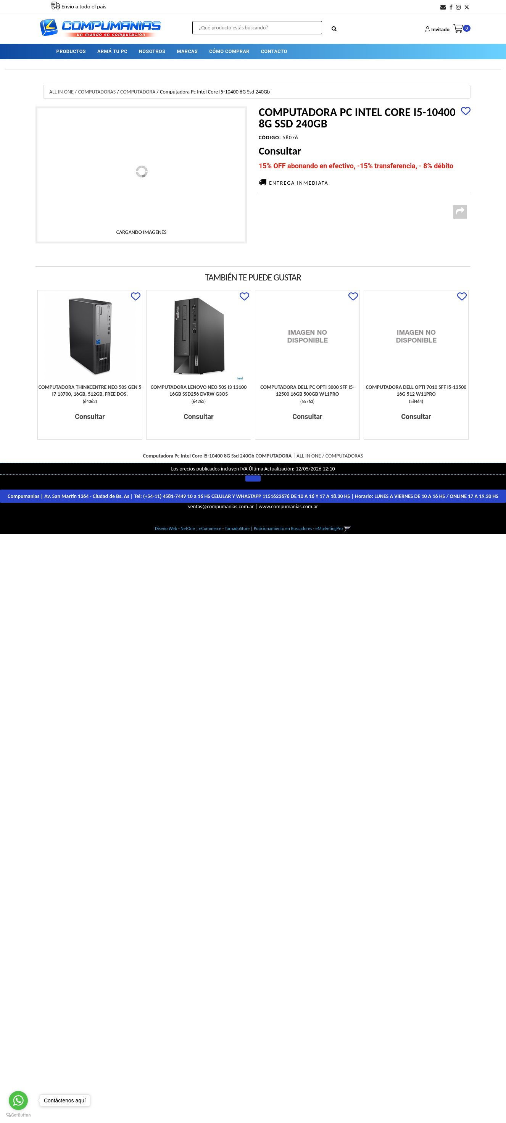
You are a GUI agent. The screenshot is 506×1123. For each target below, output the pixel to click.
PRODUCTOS (71, 51)
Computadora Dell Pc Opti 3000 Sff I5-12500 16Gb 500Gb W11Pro (307, 390)
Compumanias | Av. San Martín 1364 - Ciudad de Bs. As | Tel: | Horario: (253, 496)
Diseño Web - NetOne (175, 528)
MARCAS (187, 51)
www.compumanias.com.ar (288, 506)
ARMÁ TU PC (112, 51)
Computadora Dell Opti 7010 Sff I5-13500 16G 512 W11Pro (416, 390)
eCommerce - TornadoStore (224, 528)
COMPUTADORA (137, 92)
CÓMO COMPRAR (229, 51)
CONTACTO (274, 51)
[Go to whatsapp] (18, 1100)
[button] (443, 7)
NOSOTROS (152, 51)
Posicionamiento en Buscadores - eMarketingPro (298, 528)
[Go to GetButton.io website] (18, 1115)
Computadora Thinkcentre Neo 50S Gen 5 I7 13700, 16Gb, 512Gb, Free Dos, (90, 390)
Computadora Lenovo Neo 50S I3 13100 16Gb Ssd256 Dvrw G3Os (199, 390)
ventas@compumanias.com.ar (221, 506)
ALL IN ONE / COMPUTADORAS (82, 92)
